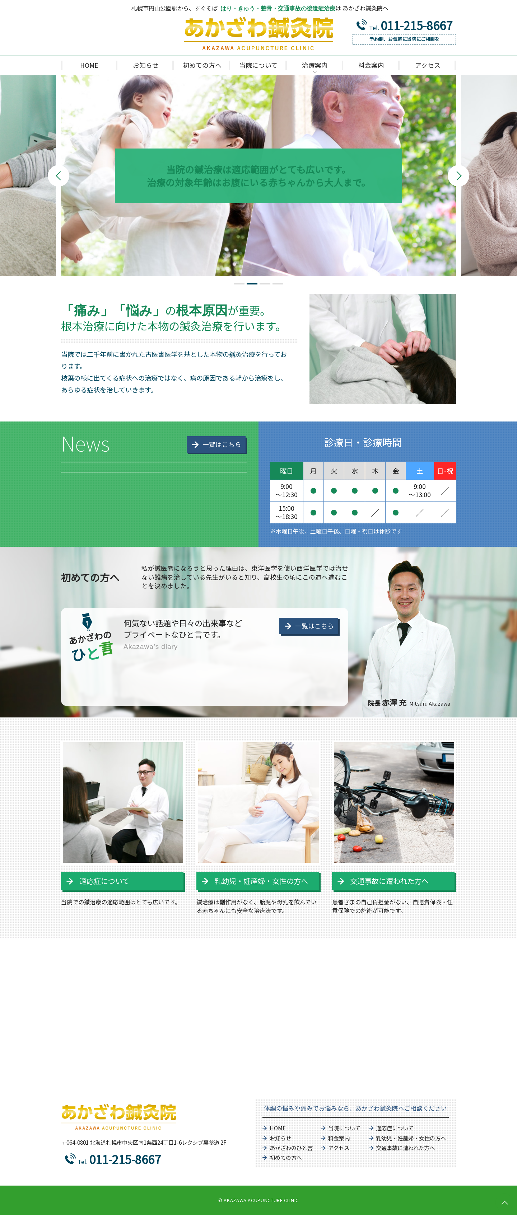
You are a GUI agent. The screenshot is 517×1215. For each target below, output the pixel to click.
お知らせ (280, 1138)
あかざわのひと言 (291, 1148)
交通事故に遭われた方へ (389, 881)
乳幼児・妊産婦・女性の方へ (261, 881)
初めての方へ (286, 1157)
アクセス (338, 1148)
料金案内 (339, 1138)
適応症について (104, 881)
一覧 (221, 444)
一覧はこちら (314, 625)
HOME (278, 1128)
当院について (344, 1128)
